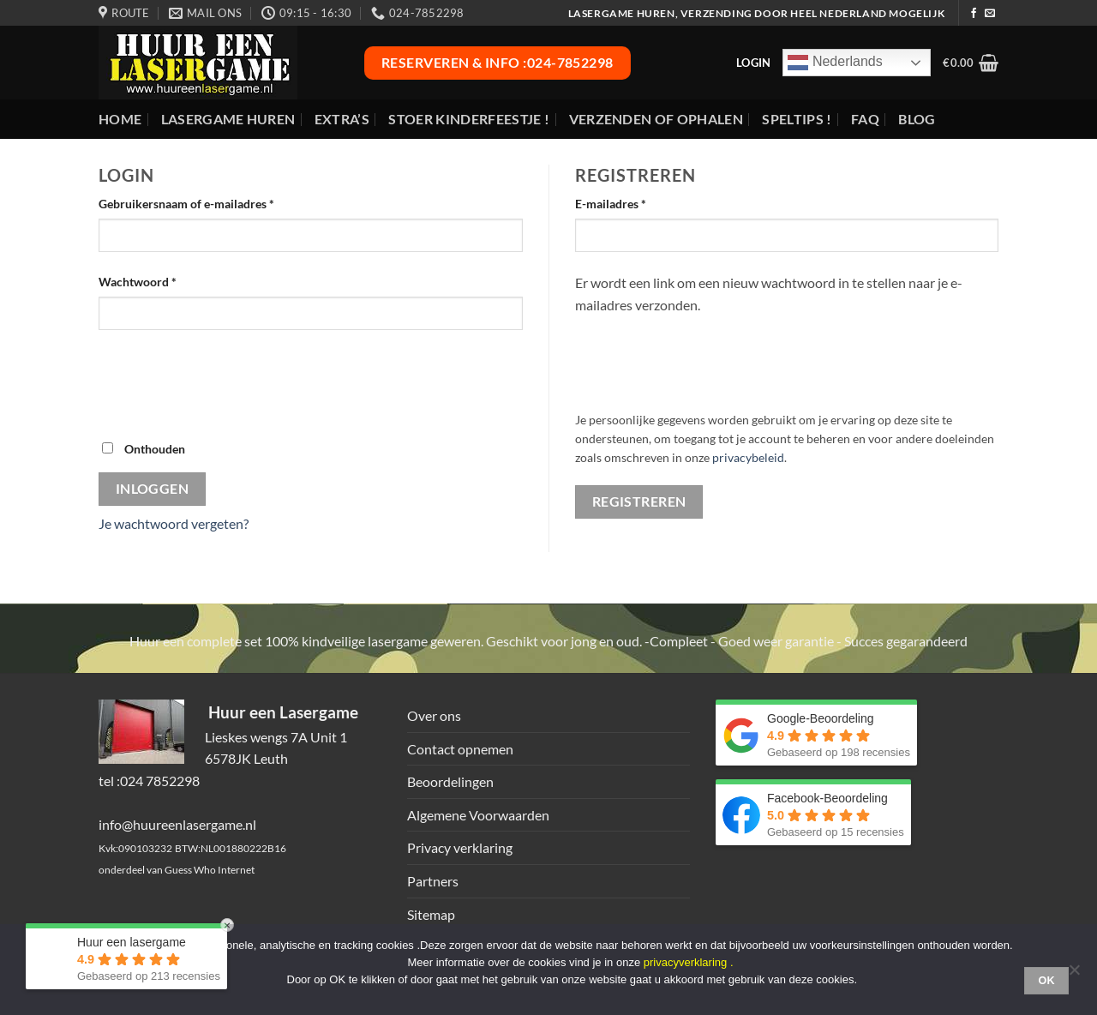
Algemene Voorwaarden (478, 815)
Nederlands (835, 62)
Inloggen (152, 488)
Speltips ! (796, 119)
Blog (916, 119)
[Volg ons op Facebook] (973, 14)
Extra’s (342, 119)
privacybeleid (748, 458)
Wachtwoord (156, 280)
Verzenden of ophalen (656, 119)
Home (120, 119)
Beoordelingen (450, 781)
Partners (433, 881)
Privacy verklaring (460, 847)
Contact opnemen (460, 749)
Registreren (639, 501)
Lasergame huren (228, 119)
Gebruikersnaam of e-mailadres (205, 202)
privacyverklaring (686, 962)
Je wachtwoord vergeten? (174, 523)
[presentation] (229, 384)
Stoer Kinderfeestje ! (468, 119)
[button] (970, 62)
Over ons (434, 715)
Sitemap (431, 914)
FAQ (865, 119)
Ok (1046, 981)
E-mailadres (629, 202)
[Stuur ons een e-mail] (990, 14)
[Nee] (1074, 974)
